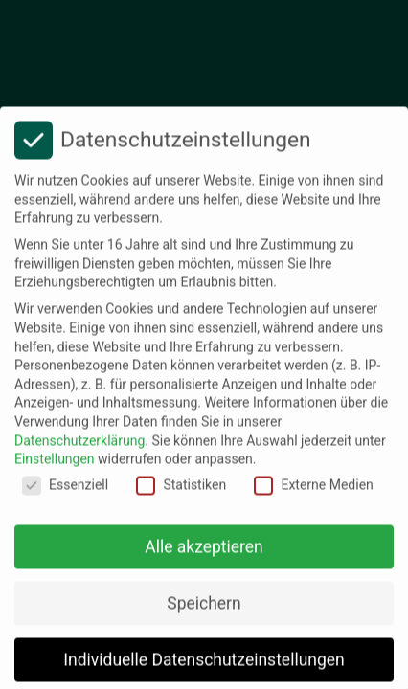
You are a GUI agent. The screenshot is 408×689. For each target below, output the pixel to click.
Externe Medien (313, 493)
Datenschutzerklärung (79, 448)
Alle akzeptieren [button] (204, 555)
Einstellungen (54, 468)
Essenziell (65, 493)
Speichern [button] (203, 611)
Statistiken (181, 493)
